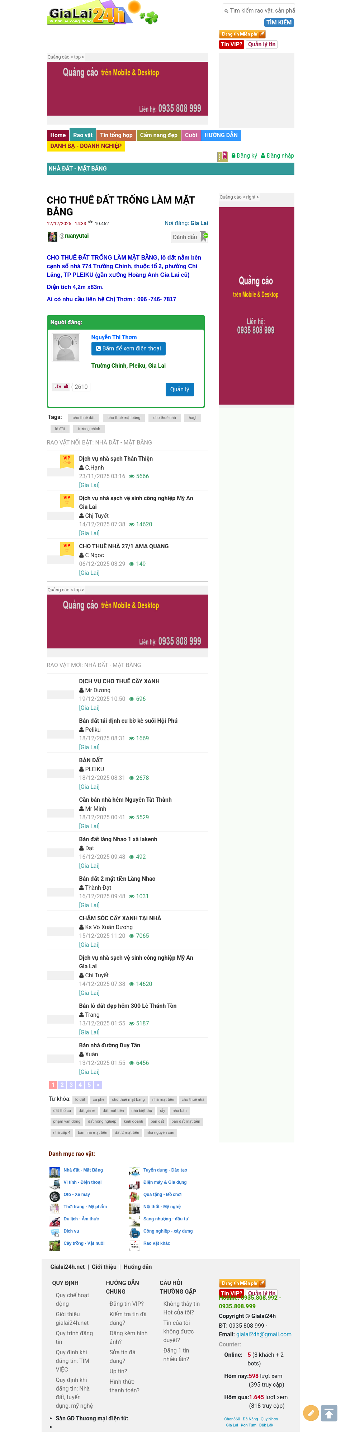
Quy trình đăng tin (74, 1337)
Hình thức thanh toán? (124, 1386)
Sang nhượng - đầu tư (165, 1218)
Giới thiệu (104, 1266)
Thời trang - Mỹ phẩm (85, 1206)
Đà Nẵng (250, 1352)
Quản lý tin (261, 44)
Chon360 (232, 1352)
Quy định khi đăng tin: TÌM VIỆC (72, 1361)
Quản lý (179, 389)
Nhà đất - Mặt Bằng (78, 168)
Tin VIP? (232, 44)
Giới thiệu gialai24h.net (72, 1318)
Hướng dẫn (138, 1266)
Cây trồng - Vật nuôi (84, 1243)
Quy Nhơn (269, 1352)
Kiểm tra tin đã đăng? (128, 1318)
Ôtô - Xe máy (77, 1194)
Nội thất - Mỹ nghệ (162, 1206)
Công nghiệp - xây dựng (168, 1231)
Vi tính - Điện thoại (83, 1182)
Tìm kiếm (279, 22)
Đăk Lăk (266, 1358)
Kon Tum (248, 1358)
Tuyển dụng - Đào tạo (165, 1170)
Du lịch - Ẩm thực (81, 1218)
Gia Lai (232, 1358)
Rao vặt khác (156, 1243)
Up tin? (118, 1371)
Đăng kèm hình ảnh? (128, 1337)
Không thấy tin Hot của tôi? (181, 1308)
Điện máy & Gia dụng (165, 1182)
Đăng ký (244, 155)
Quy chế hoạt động (72, 1299)
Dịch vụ (71, 1231)
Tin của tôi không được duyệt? (178, 1331)
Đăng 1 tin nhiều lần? (176, 1355)
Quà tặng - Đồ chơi (162, 1194)
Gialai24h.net (68, 1266)
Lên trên (329, 1413)
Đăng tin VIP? (126, 1303)
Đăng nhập (277, 155)
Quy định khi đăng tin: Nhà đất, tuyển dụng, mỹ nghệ (74, 1393)
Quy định (65, 1283)
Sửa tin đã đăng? (122, 1356)
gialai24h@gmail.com (264, 1334)
